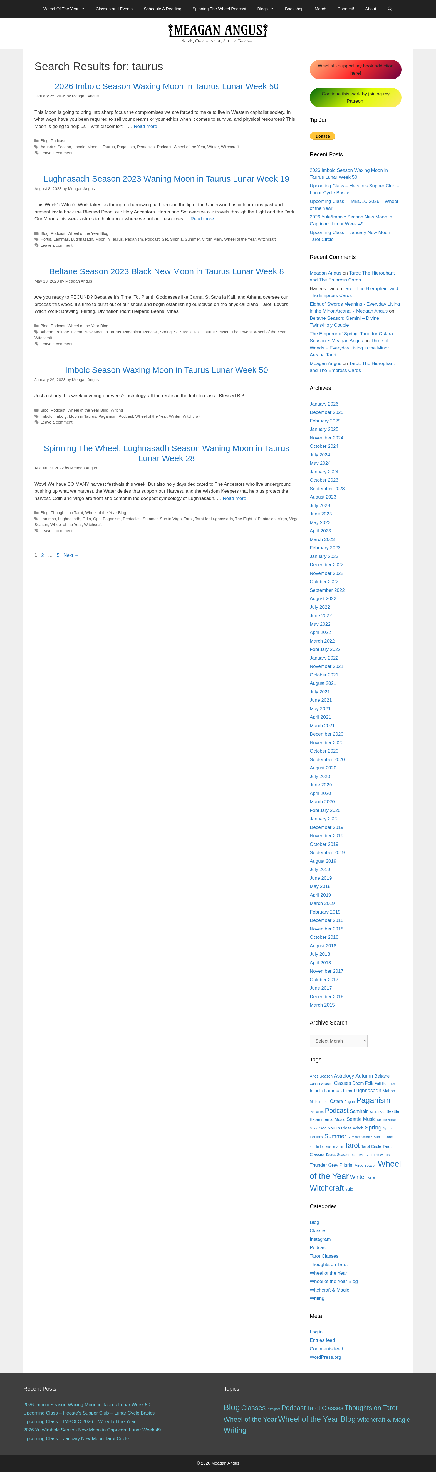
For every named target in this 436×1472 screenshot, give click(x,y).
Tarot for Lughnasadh (214, 519)
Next (71, 555)
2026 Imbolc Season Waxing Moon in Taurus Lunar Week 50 (167, 86)
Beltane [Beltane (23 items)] (382, 1075)
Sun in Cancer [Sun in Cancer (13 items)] (385, 1137)
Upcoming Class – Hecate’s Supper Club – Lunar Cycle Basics (89, 1413)
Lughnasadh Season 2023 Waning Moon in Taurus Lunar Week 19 (166, 178)
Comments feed (326, 1349)
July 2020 (320, 776)
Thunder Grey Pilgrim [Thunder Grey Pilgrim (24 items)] (332, 1165)
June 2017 (321, 988)
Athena (47, 332)
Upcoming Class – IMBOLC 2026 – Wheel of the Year (79, 1421)
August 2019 (323, 861)
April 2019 (320, 895)
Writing (117, 410)
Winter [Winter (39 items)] (358, 1177)
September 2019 (327, 852)
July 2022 (320, 607)
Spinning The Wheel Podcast (219, 8)
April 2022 (320, 632)
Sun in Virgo (171, 519)
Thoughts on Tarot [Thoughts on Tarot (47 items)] (371, 1407)
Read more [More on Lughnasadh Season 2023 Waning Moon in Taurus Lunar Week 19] (202, 219)
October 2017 (324, 979)
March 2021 (322, 725)
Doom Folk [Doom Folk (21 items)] (362, 1083)
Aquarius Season (56, 147)
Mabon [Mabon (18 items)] (389, 1091)
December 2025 (326, 412)
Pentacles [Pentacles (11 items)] (317, 1111)
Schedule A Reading (162, 8)
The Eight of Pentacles (255, 519)
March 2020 (322, 801)
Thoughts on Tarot (67, 512)
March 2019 (322, 903)
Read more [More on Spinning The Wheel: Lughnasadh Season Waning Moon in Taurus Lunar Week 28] (234, 498)
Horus (46, 239)
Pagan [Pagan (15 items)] (349, 1101)
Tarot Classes (324, 1256)
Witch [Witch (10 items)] (371, 1177)
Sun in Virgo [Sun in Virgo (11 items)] (334, 1146)
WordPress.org (325, 1357)
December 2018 (326, 920)
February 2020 (325, 810)
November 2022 (326, 573)
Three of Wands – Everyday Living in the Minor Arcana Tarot (349, 348)
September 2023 (327, 488)
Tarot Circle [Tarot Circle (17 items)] (371, 1146)
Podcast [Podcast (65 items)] (336, 1110)
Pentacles (146, 147)
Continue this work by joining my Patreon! (356, 97)
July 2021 (320, 692)
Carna (76, 332)
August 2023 (323, 497)
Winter (213, 147)
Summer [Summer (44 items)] (335, 1136)
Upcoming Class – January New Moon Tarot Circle (76, 1438)
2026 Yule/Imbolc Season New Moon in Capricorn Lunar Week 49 (92, 1430)
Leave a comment (57, 153)
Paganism (126, 147)
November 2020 (326, 742)
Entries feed (322, 1340)
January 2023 (324, 556)
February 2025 (325, 421)
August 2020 (323, 768)
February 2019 (325, 912)
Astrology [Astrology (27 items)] (344, 1076)
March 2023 (322, 539)
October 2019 (324, 844)
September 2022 (327, 590)
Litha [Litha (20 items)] (347, 1090)
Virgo (282, 519)
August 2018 (323, 945)
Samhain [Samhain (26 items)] (359, 1111)
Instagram (320, 1239)
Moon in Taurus (101, 147)
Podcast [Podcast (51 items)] (293, 1407)
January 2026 (324, 404)
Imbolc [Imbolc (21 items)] (316, 1090)
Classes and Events (114, 8)
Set (165, 239)
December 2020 (326, 734)
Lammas (61, 239)
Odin (87, 519)
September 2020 (327, 759)
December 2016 (326, 996)
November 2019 (326, 835)
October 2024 (324, 446)
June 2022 (321, 615)
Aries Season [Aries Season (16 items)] (321, 1076)
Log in (316, 1332)
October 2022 (324, 581)
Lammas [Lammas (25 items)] (333, 1090)
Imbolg (60, 416)
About (370, 8)
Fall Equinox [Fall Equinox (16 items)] (385, 1083)
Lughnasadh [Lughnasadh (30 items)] (368, 1090)
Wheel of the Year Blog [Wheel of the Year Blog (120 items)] (317, 1419)
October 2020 (324, 751)
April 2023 (320, 531)
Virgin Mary (212, 239)
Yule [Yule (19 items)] (349, 1189)
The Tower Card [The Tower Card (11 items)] (361, 1154)
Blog (45, 141)
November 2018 (326, 929)
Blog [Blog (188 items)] (232, 1407)
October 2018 (324, 937)
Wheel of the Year (189, 147)
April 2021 (320, 717)
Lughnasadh (82, 239)
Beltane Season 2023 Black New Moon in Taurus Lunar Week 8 (166, 271)
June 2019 (321, 878)
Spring (166, 332)
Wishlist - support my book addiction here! (355, 69)
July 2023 (320, 505)
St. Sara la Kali (187, 332)
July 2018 (320, 954)
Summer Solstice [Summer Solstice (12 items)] (360, 1137)
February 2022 (325, 649)
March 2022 (322, 641)
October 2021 (324, 675)
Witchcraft (230, 147)
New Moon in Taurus (103, 332)
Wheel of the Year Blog (88, 233)
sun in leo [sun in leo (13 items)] (317, 1147)
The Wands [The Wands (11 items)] (382, 1154)
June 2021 (321, 700)
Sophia (176, 239)
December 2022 (326, 564)
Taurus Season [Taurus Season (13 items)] (337, 1155)
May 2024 (320, 463)
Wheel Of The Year (66, 9)
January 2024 (324, 471)
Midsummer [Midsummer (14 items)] (319, 1101)
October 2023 (324, 480)
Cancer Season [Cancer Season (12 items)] (321, 1084)
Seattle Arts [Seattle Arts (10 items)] (377, 1111)
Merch (320, 8)
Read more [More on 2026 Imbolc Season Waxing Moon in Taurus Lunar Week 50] (145, 126)
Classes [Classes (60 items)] (253, 1407)
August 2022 (323, 598)
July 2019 (320, 869)
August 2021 (323, 683)
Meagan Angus (325, 273)
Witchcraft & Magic (329, 1290)
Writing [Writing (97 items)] (235, 1430)
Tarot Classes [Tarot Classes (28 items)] (325, 1408)
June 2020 (321, 784)
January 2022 (324, 658)
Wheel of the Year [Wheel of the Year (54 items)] (250, 1419)
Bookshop (294, 8)
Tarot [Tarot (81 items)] (352, 1145)
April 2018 (320, 962)
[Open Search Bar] (390, 9)
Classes (318, 1230)
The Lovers (242, 332)
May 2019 (320, 886)
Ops (96, 519)
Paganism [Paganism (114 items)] (373, 1100)
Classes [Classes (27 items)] (342, 1083)
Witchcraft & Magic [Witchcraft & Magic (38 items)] (383, 1419)
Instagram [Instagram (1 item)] (273, 1409)
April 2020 (320, 793)
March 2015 (322, 1005)
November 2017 (326, 971)
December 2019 (326, 827)
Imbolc (79, 147)
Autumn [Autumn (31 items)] (364, 1076)
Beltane (62, 332)
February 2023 (325, 547)
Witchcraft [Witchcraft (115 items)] (327, 1188)
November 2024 (326, 438)
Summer (192, 239)
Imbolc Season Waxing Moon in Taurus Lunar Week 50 (166, 369)
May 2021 (320, 708)
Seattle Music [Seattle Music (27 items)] (361, 1119)
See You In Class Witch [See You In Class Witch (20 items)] (341, 1128)
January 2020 (324, 818)
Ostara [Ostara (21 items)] (336, 1101)
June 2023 (321, 514)
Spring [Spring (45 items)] (373, 1127)
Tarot (188, 519)
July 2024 (320, 454)
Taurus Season (216, 332)
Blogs (268, 9)
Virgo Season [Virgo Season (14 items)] (366, 1165)
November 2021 (326, 666)
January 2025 (324, 429)
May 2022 (320, 624)
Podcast (58, 141)
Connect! (345, 8)
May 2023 (320, 522)
